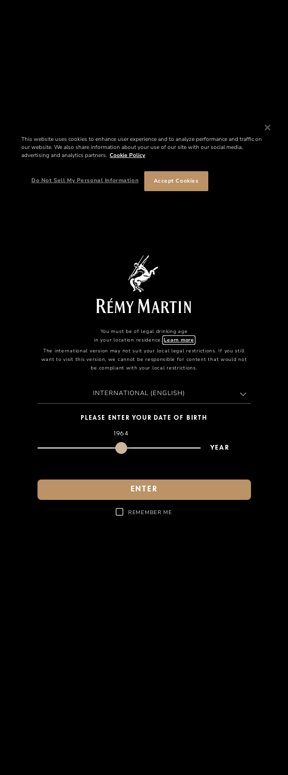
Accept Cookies (176, 181)
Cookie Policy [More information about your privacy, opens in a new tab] (127, 155)
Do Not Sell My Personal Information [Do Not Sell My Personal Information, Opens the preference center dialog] (85, 180)
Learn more (179, 340)
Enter (144, 489)
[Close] (267, 127)
